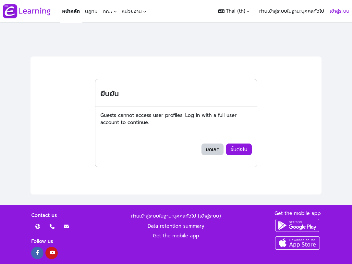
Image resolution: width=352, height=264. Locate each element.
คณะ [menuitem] (107, 11)
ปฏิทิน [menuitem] (91, 11)
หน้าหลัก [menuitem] (71, 11)
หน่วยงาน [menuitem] (132, 11)
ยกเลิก (212, 149)
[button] (234, 11)
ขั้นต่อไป (238, 149)
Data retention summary (176, 226)
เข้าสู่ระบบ (339, 11)
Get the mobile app (176, 235)
